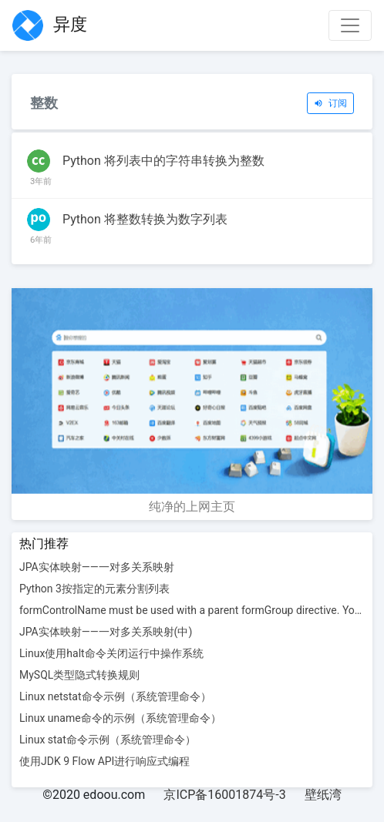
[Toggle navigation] (350, 25)
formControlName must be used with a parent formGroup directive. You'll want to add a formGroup (192, 610)
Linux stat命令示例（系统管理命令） (107, 739)
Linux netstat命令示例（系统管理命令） (115, 696)
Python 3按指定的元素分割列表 (94, 588)
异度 (49, 25)
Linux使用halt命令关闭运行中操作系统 (111, 653)
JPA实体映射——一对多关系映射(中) (105, 632)
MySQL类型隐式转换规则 (79, 675)
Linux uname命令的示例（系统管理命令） (120, 718)
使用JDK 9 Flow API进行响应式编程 (104, 761)
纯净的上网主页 (192, 506)
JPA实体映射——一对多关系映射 (96, 567)
